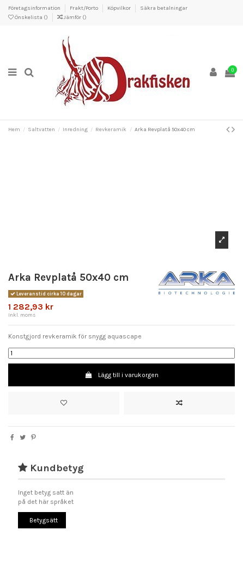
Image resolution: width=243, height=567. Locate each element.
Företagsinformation (35, 8)
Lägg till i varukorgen (121, 375)
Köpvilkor (119, 8)
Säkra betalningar (163, 8)
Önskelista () (28, 17)
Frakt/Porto (84, 8)
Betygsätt (43, 520)
